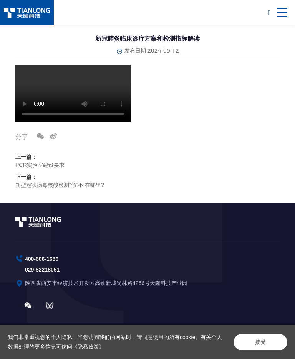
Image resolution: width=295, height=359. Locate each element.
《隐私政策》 (88, 347)
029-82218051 (42, 270)
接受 (260, 342)
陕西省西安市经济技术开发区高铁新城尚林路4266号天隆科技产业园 (107, 283)
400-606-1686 (41, 259)
